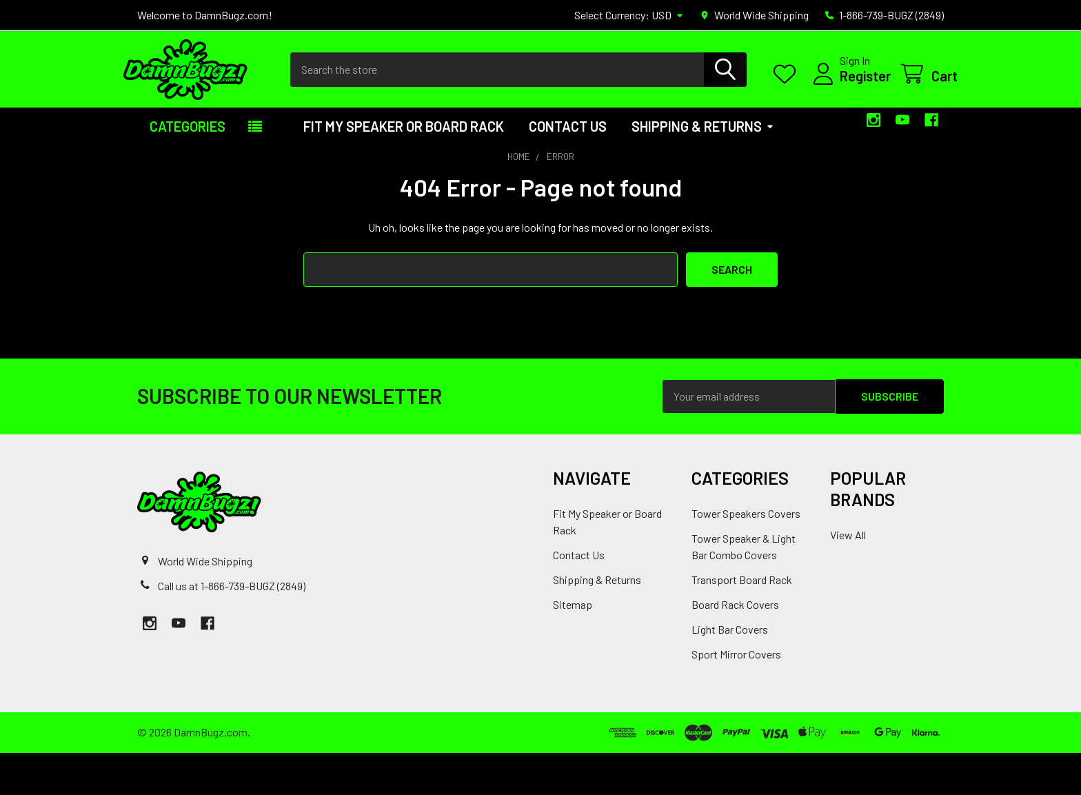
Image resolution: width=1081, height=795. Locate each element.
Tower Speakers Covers (745, 555)
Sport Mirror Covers (736, 696)
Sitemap (572, 646)
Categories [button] (187, 168)
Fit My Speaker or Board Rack (403, 168)
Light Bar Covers (729, 671)
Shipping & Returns (703, 168)
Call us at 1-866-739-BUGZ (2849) (231, 627)
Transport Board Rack (741, 621)
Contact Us (568, 168)
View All (848, 576)
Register (851, 97)
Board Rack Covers (735, 646)
